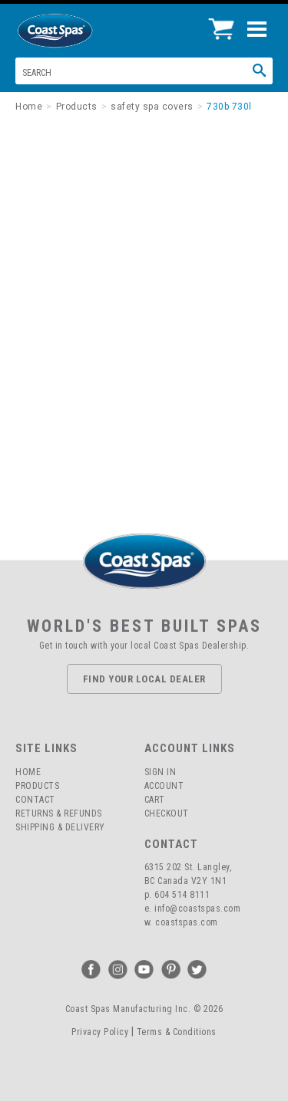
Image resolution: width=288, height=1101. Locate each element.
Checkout (166, 813)
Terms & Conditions (177, 1032)
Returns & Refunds (58, 813)
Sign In (160, 772)
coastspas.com (186, 922)
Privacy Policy (99, 1032)
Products (37, 786)
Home (28, 772)
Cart (154, 799)
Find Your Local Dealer (144, 679)
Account (164, 786)
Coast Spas (80, 31)
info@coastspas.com (197, 908)
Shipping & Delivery (60, 827)
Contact (35, 799)
